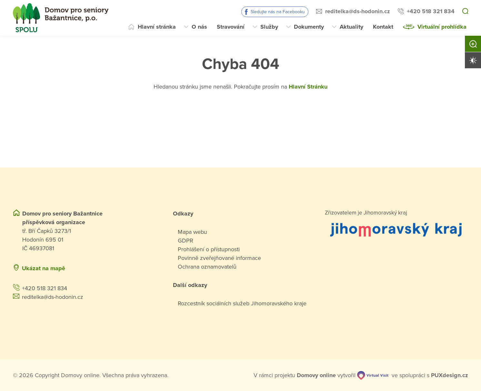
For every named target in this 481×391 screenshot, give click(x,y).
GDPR (185, 240)
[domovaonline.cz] (316, 375)
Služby (269, 26)
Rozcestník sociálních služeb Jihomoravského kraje (242, 303)
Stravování (231, 26)
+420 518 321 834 (431, 11)
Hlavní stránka (157, 26)
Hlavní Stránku (308, 86)
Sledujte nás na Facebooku (278, 11)
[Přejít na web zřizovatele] (396, 229)
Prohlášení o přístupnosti (209, 249)
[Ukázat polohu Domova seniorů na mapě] (126, 268)
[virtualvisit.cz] (373, 375)
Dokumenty (309, 26)
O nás (199, 26)
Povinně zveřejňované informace (219, 258)
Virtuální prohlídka (441, 26)
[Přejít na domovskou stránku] (60, 17)
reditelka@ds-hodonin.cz (357, 11)
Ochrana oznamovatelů (207, 266)
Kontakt (383, 26)
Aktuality (351, 26)
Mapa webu (192, 231)
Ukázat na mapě (43, 268)
